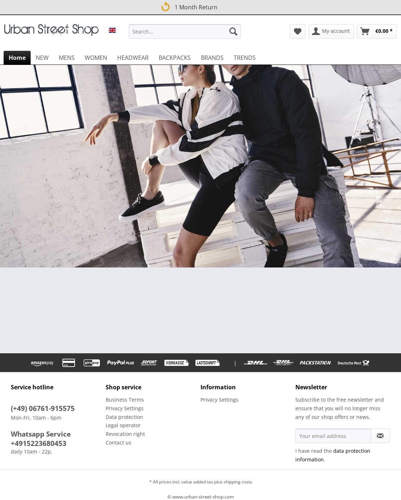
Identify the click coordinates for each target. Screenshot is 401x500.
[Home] (17, 58)
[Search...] (185, 31)
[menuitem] (185, 34)
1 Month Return (188, 6)
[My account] (331, 31)
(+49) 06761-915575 (43, 408)
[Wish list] (297, 31)
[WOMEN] (96, 58)
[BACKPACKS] (175, 58)
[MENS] (67, 58)
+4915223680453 (38, 443)
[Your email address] (333, 436)
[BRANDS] (212, 58)
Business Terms (125, 399)
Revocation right (125, 433)
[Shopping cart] (377, 31)
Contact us (118, 442)
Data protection (124, 416)
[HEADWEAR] (133, 58)
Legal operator (123, 425)
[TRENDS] (245, 58)
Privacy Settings (125, 408)
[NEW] (42, 58)
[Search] (233, 31)
